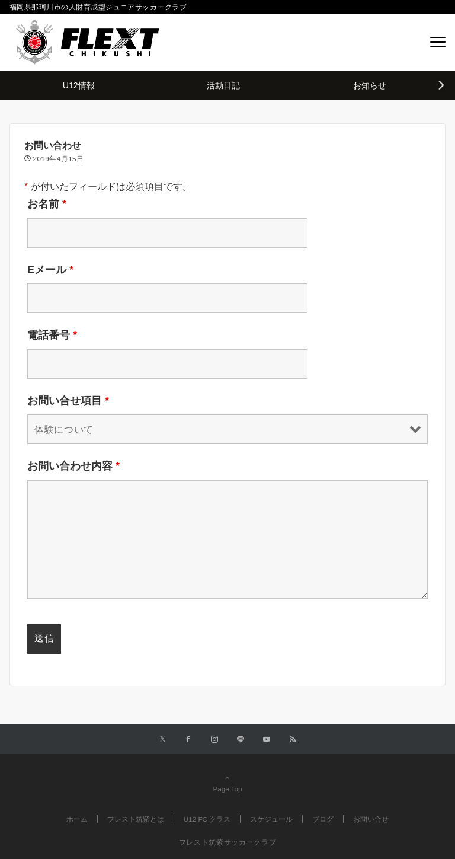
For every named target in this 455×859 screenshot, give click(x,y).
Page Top (227, 783)
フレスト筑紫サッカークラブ (227, 842)
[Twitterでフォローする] (162, 739)
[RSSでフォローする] (292, 739)
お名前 (46, 204)
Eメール (50, 270)
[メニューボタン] (438, 42)
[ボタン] (411, 42)
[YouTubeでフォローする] (266, 739)
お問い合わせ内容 (73, 466)
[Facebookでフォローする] (188, 739)
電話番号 (52, 335)
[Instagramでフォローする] (214, 739)
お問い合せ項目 (68, 401)
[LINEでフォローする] (240, 739)
